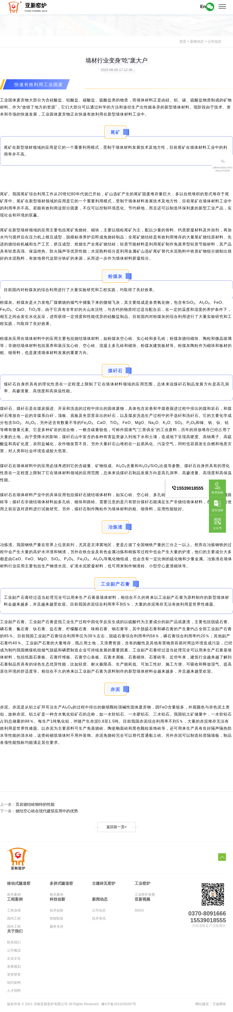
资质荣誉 (14, 976)
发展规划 (14, 968)
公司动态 (214, 41)
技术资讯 (99, 920)
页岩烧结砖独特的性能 (39, 804)
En (203, 6)
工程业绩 (14, 912)
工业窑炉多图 (145, 896)
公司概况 (14, 952)
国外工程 (14, 928)
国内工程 (14, 920)
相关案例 (14, 896)
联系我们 (14, 944)
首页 (182, 41)
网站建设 (202, 1006)
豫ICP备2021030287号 (118, 1006)
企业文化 (14, 960)
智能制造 (56, 920)
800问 (139, 912)
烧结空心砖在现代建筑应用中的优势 (53, 811)
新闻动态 (197, 41)
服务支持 (56, 928)
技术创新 (56, 912)
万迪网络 (219, 1006)
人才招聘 (14, 992)
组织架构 (14, 984)
